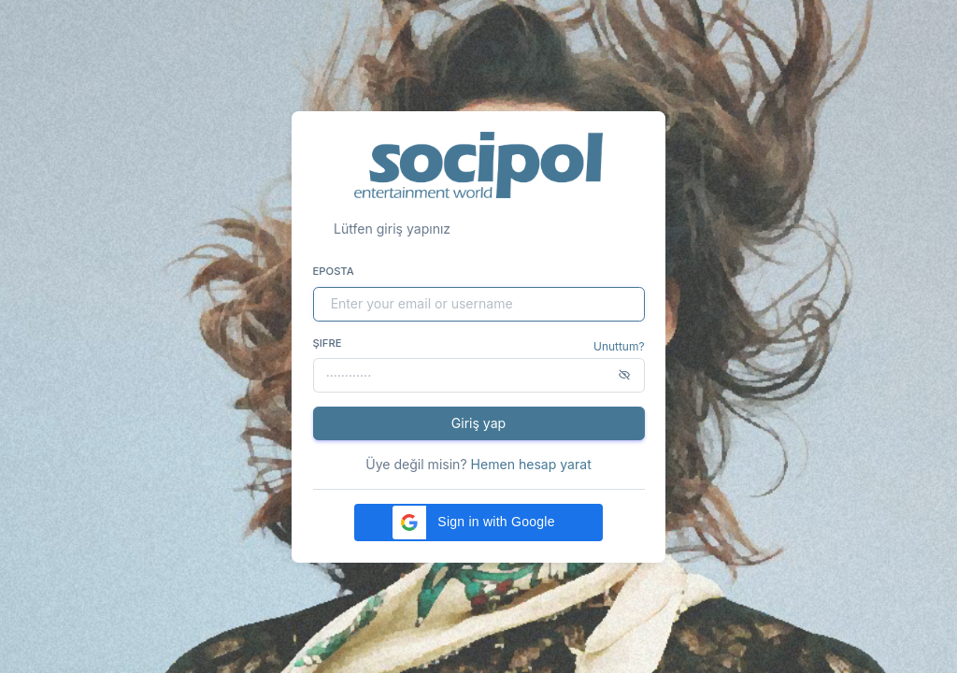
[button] (478, 522)
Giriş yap (478, 423)
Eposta (333, 271)
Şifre (327, 343)
